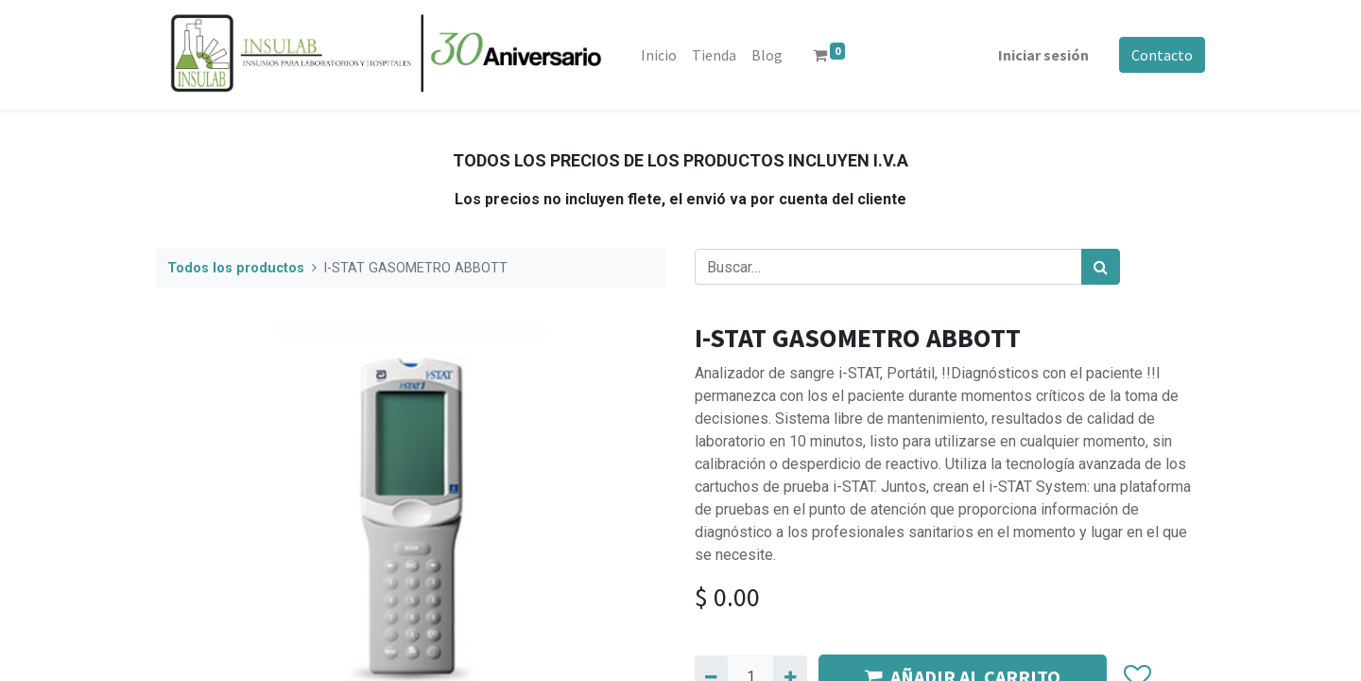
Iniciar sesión (1043, 54)
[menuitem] (658, 55)
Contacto (1162, 54)
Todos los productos (235, 268)
